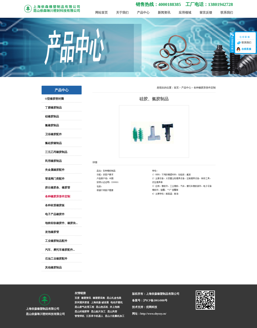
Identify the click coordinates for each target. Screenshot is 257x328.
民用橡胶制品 (53, 160)
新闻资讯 (164, 12)
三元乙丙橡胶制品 (56, 152)
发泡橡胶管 (52, 231)
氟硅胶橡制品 (53, 143)
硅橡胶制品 (52, 116)
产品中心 (143, 12)
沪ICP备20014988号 (155, 300)
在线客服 (246, 49)
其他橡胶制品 (53, 267)
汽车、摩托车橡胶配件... (60, 249)
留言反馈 (206, 12)
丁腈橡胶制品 (53, 107)
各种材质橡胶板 (55, 205)
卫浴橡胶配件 (53, 134)
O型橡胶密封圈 (54, 98)
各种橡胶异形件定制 (57, 196)
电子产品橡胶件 (55, 214)
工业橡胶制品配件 (56, 240)
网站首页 (101, 12)
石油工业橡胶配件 (56, 258)
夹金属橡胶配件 (55, 169)
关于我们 (122, 12)
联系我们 (226, 12)
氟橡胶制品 (52, 125)
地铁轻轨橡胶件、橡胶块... (61, 223)
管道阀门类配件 (55, 178)
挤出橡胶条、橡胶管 (57, 187)
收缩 (232, 42)
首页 (176, 87)
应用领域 (185, 12)
